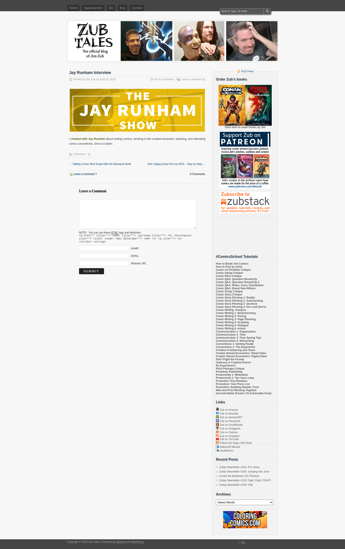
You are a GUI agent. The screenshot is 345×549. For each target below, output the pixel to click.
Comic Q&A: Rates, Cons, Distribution (240, 285)
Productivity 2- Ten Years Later (235, 377)
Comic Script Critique (229, 291)
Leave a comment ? (85, 174)
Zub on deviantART (229, 417)
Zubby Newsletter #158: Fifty (236, 484)
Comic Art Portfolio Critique (233, 269)
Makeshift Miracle (228, 446)
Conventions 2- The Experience (235, 347)
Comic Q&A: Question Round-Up (236, 279)
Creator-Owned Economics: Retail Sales (241, 353)
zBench (120, 541)
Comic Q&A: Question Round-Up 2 (237, 282)
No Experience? (226, 365)
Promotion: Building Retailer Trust (237, 387)
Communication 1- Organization (236, 331)
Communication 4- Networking (235, 340)
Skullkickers (225, 450)
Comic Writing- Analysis (231, 310)
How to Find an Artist (229, 266)
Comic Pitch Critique (229, 276)
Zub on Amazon (227, 409)
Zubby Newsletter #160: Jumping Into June (244, 471)
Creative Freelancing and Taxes (235, 350)
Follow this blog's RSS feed (234, 442)
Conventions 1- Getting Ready (234, 343)
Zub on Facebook (228, 421)
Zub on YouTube (227, 439)
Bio (111, 8)
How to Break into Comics (232, 263)
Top (243, 542)
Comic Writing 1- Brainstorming (235, 313)
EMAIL (135, 258)
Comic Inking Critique (229, 272)
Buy (122, 8)
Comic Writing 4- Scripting (232, 322)
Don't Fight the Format (230, 359)
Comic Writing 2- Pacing (231, 316)
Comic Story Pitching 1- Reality (235, 297)
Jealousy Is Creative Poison (233, 362)
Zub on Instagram (228, 428)
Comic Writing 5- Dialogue (232, 325)
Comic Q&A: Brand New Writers (236, 288)
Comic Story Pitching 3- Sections (236, 303)
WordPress (137, 541)
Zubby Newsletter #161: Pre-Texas (239, 467)
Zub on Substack (227, 436)
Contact (137, 8)
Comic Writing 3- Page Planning (236, 319)
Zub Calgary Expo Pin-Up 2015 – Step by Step (177, 164)
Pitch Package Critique (230, 368)
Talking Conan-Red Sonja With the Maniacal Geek (100, 164)
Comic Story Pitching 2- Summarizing (239, 300)
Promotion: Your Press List (233, 384)
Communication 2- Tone (231, 334)
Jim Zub (90, 79)
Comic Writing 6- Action (231, 328)
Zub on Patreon (227, 432)
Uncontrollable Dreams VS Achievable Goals (244, 393)
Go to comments (164, 79)
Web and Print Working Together (236, 390)
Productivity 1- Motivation (232, 374)
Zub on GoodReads (229, 424)
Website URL (138, 265)
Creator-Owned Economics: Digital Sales (241, 356)
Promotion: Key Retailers (231, 381)
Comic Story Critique (229, 294)
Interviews (79, 154)
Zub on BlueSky (227, 413)
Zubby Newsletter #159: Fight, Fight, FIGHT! (245, 480)
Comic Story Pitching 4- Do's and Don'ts (241, 306)
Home (73, 8)
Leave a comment (191, 79)
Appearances (93, 8)
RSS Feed (247, 71)
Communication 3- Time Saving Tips (238, 337)
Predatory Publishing (229, 371)
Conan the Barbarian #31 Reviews (239, 476)
